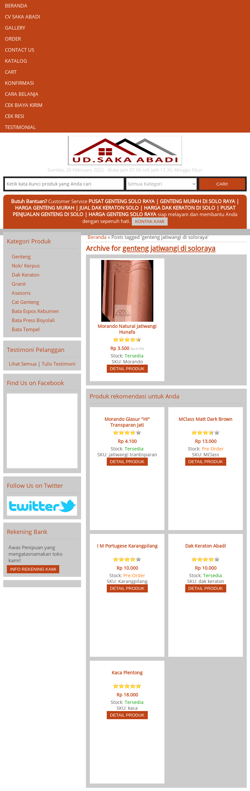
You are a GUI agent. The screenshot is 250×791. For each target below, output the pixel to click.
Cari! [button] (222, 184)
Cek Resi (14, 116)
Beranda (16, 5)
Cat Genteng (25, 302)
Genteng (21, 256)
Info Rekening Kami (33, 569)
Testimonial (20, 127)
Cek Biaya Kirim (24, 105)
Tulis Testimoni (59, 363)
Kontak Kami (149, 221)
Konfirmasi (19, 83)
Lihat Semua (22, 363)
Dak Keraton (25, 274)
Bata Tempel (26, 329)
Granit (19, 283)
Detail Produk (127, 368)
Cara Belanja (21, 94)
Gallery (15, 27)
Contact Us (19, 49)
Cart (11, 72)
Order (13, 38)
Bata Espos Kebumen (35, 311)
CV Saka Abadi (22, 16)
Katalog (16, 61)
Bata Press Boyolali (33, 320)
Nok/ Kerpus (26, 265)
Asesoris (21, 293)
